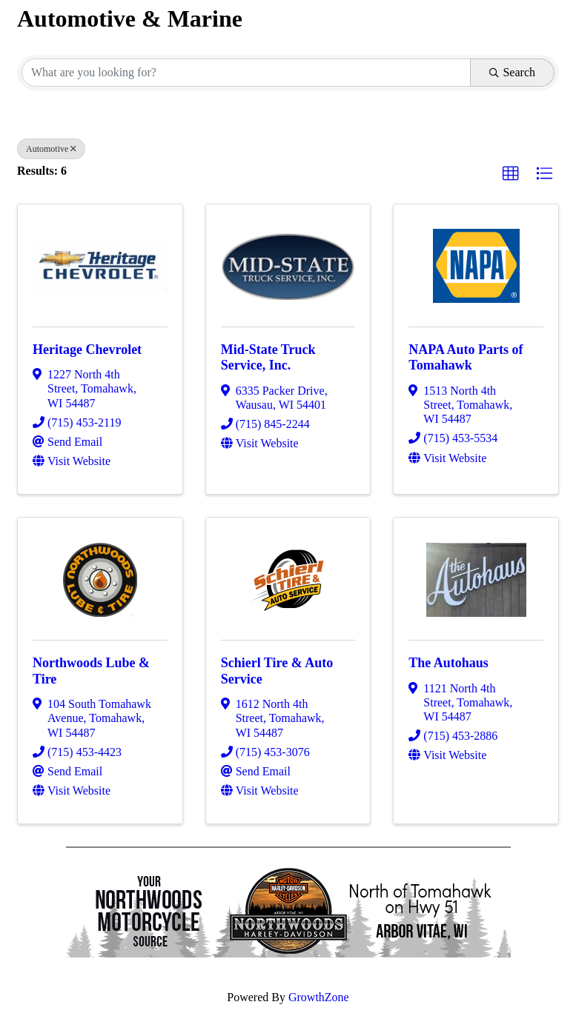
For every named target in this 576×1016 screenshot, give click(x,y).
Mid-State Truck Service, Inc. (268, 357)
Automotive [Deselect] (51, 149)
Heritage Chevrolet (87, 349)
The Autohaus (448, 662)
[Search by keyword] (246, 73)
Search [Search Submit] (512, 72)
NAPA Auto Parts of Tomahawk (465, 357)
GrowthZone (318, 997)
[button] (511, 174)
